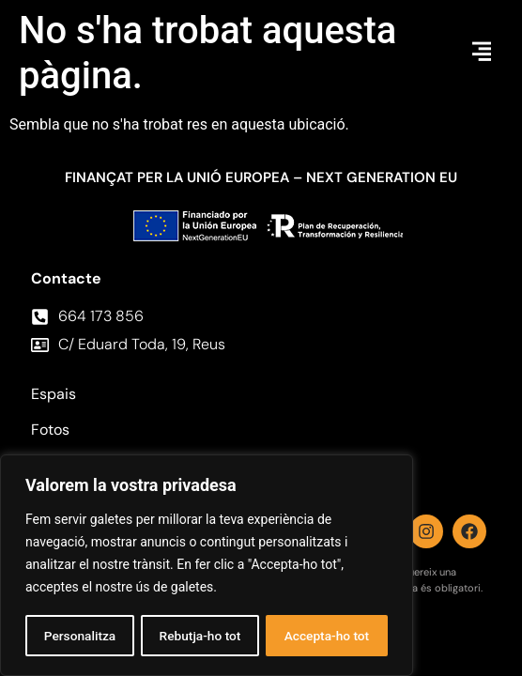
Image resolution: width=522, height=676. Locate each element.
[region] (206, 566)
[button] (482, 53)
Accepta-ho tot (327, 635)
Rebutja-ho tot (199, 635)
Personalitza (78, 635)
